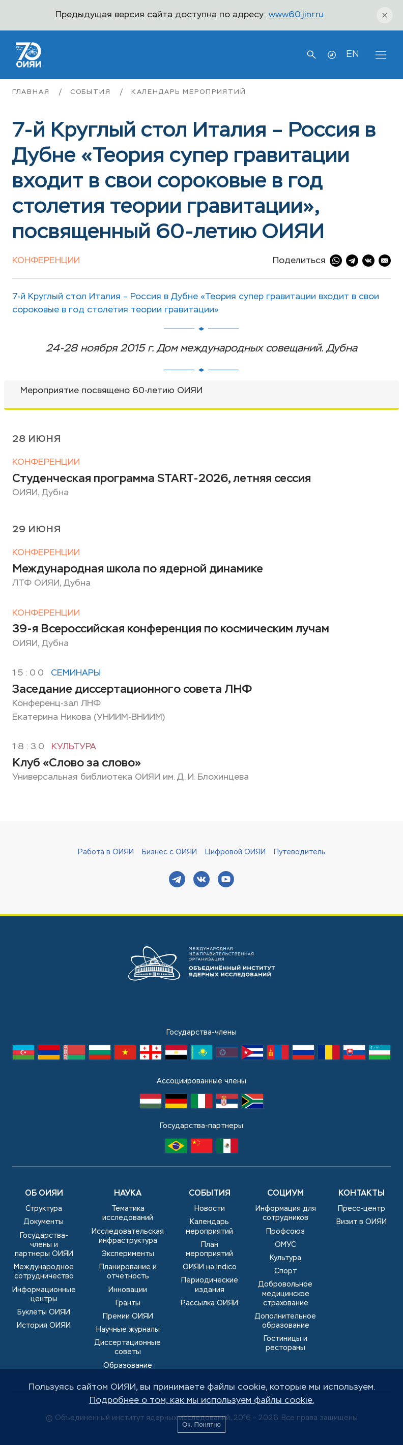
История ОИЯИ (44, 1325)
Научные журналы (128, 1329)
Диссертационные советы (128, 1347)
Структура (43, 1208)
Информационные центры (44, 1295)
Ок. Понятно (201, 1424)
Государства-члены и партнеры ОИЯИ (44, 1245)
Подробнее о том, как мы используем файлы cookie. (202, 1400)
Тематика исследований (127, 1213)
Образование (127, 1365)
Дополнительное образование (285, 1321)
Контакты (361, 1194)
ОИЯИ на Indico (210, 1267)
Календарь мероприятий (188, 92)
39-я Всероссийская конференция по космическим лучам (170, 629)
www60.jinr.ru (296, 15)
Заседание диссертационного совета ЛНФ (132, 689)
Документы (44, 1222)
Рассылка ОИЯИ (209, 1303)
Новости (209, 1208)
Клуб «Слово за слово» (76, 763)
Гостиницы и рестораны (285, 1343)
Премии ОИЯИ (128, 1316)
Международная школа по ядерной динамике (137, 569)
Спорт (285, 1271)
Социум (285, 1194)
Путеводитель (300, 852)
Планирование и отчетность (128, 1272)
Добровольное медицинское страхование (285, 1293)
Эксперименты (128, 1254)
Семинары (76, 673)
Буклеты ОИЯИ (43, 1312)
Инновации (127, 1290)
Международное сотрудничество (44, 1272)
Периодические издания (209, 1285)
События (92, 92)
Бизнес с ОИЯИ (169, 852)
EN (352, 54)
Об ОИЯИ (44, 1194)
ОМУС (285, 1244)
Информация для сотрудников (285, 1213)
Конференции (46, 260)
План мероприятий (209, 1249)
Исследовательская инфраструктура (128, 1236)
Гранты (128, 1303)
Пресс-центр (361, 1208)
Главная (32, 92)
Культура (73, 747)
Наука (127, 1194)
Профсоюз (285, 1231)
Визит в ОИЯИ (361, 1222)
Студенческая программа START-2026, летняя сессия (161, 479)
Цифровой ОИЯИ (235, 852)
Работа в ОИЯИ (106, 852)
